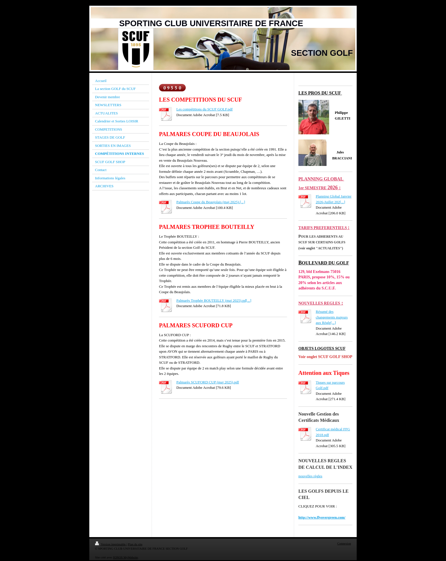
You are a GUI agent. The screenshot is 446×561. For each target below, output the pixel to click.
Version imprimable (110, 544)
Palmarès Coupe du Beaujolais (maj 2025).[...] (210, 202)
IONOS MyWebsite (125, 557)
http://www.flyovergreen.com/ (321, 517)
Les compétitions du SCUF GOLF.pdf (204, 109)
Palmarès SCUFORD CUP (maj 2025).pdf (207, 382)
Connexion (344, 543)
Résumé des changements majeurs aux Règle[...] (332, 317)
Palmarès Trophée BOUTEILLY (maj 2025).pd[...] (213, 300)
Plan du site (135, 544)
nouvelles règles (310, 476)
